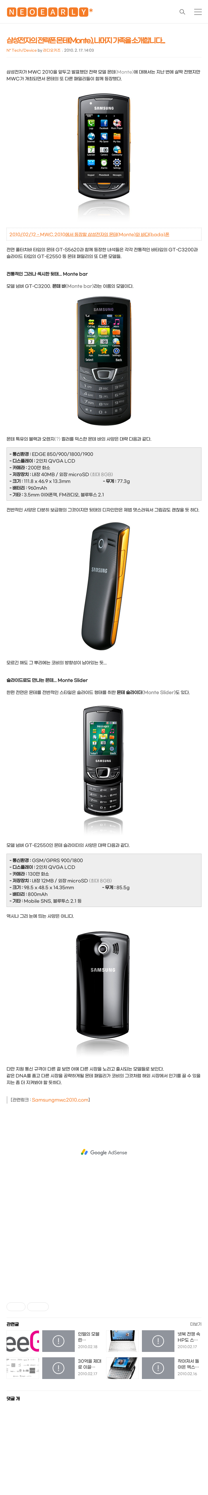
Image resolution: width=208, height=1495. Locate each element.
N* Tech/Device (21, 50)
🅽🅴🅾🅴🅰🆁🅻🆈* (49, 13)
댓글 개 (13, 1398)
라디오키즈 (52, 50)
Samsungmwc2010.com (60, 1100)
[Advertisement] (104, 1152)
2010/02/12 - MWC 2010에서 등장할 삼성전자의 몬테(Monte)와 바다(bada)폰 (89, 234)
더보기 (196, 1324)
